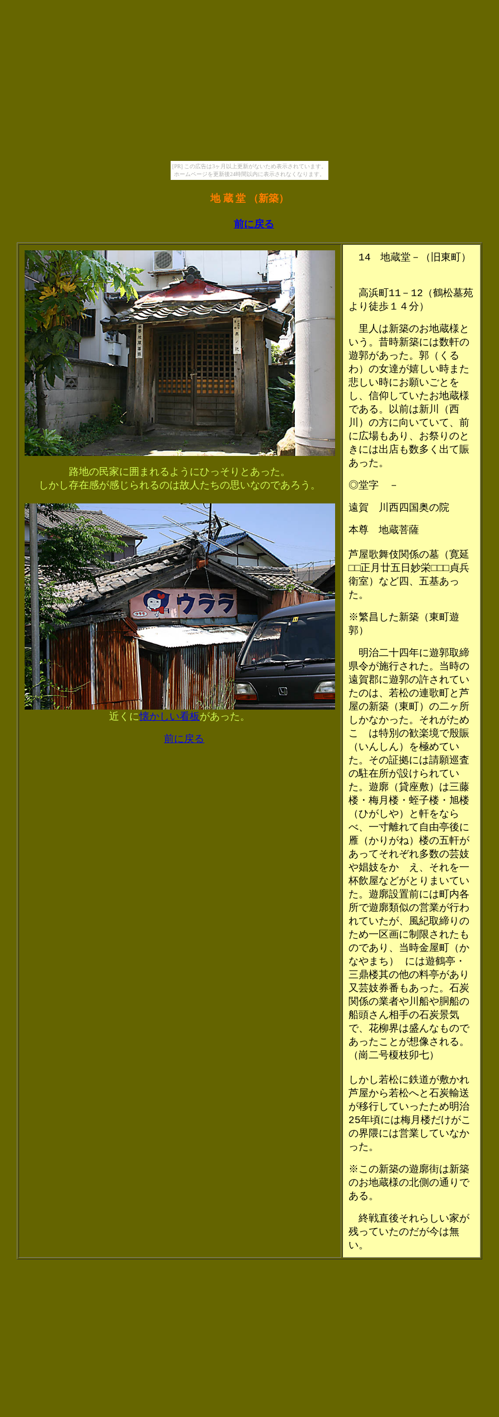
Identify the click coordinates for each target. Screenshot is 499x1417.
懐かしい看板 (169, 716)
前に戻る (254, 224)
